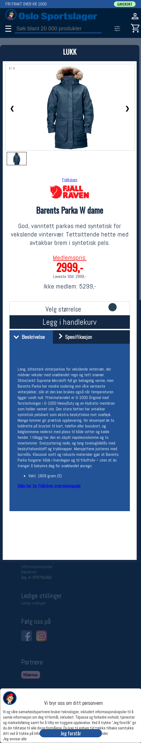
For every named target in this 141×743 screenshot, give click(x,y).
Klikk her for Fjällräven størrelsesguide (49, 486)
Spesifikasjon (73, 336)
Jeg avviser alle (15, 738)
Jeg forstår (70, 733)
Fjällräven (69, 180)
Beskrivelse (28, 336)
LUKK (69, 52)
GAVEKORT (124, 4)
